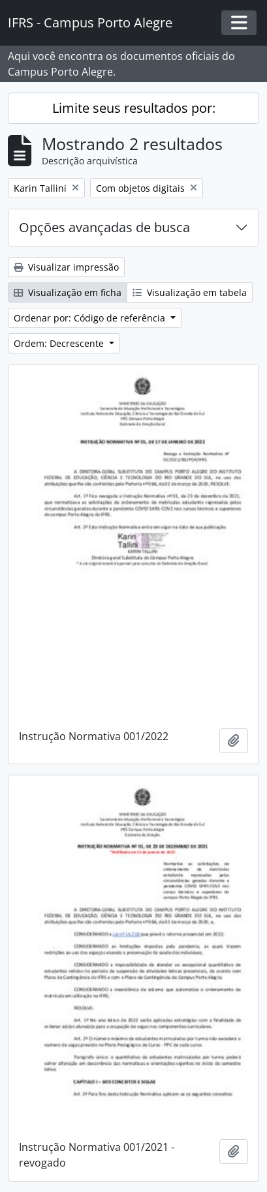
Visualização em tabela (190, 292)
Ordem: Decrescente (60, 343)
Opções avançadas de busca (104, 227)
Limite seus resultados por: (133, 108)
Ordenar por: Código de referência (91, 318)
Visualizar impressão (66, 267)
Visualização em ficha (67, 292)
